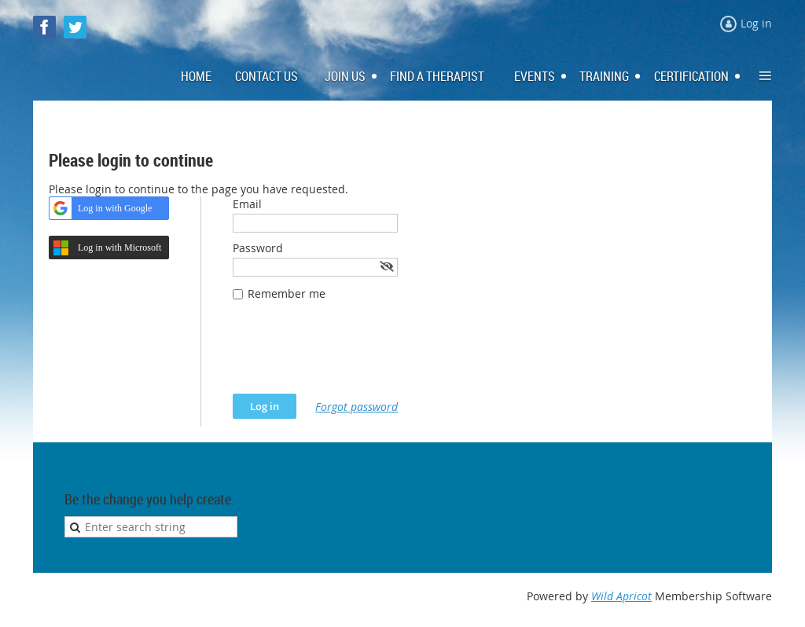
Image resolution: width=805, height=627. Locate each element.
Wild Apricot (621, 595)
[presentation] (352, 355)
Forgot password (356, 406)
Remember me (286, 293)
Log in (756, 23)
